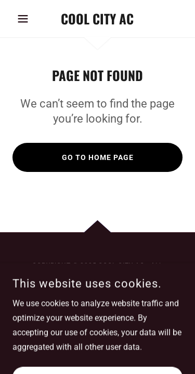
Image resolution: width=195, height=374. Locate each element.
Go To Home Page (98, 157)
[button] (25, 18)
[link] (97, 18)
